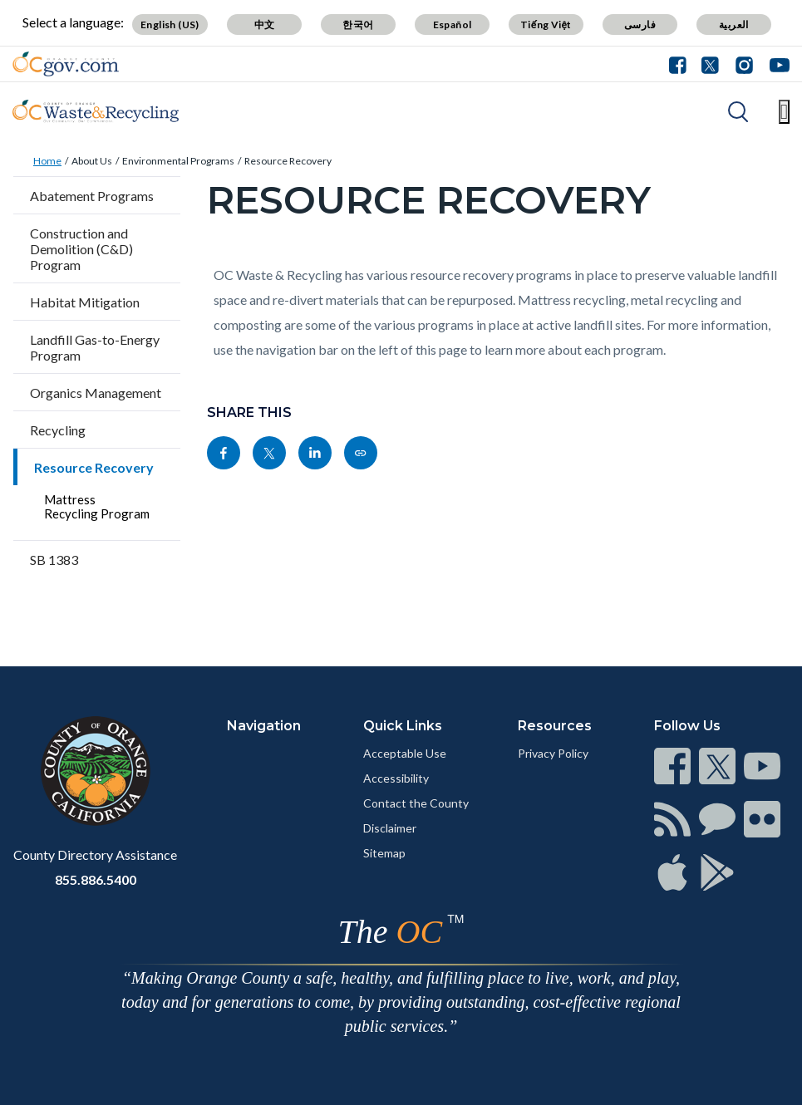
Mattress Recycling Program (97, 506)
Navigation (264, 726)
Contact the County (416, 803)
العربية (734, 24)
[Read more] (65, 64)
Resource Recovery (288, 161)
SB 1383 (54, 559)
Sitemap (384, 853)
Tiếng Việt (546, 24)
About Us (91, 161)
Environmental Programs (178, 161)
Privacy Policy (553, 753)
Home (47, 161)
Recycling (58, 430)
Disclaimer (389, 828)
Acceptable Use (404, 753)
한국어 (357, 24)
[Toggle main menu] (784, 112)
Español (452, 24)
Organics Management (95, 392)
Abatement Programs (92, 196)
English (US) (169, 24)
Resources (555, 726)
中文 (264, 24)
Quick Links (402, 726)
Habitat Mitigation (85, 302)
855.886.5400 (95, 879)
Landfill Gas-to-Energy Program (95, 347)
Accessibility (396, 778)
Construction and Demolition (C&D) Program (81, 249)
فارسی (640, 24)
